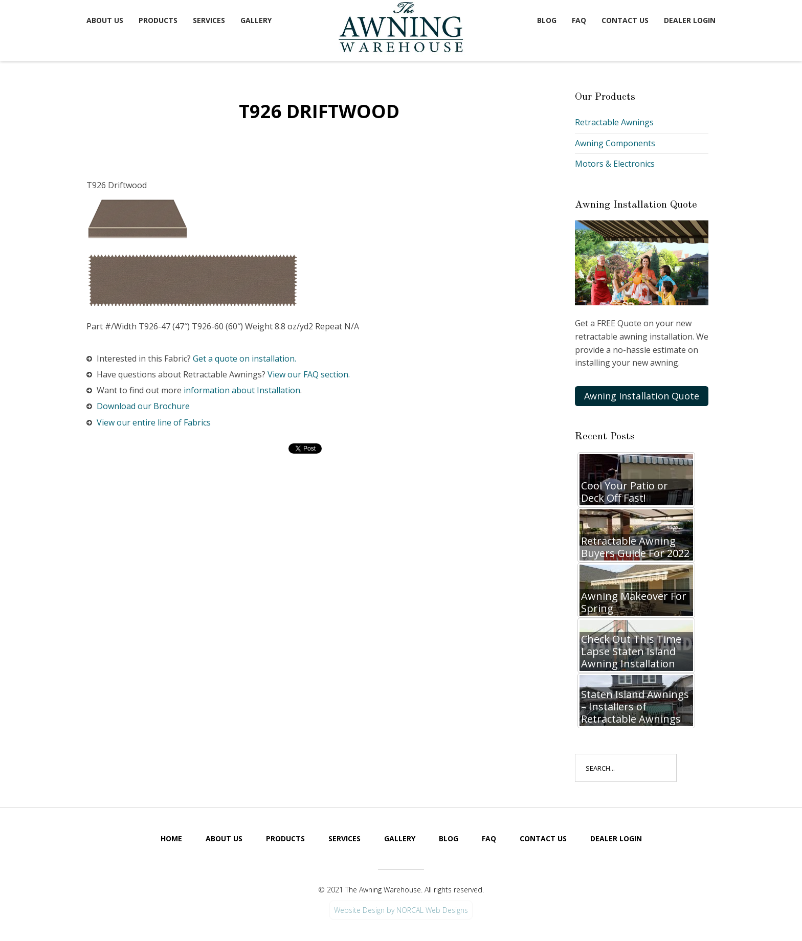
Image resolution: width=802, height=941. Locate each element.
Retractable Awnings (614, 122)
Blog (546, 20)
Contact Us (625, 20)
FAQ (579, 20)
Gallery (256, 20)
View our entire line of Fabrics (154, 422)
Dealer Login (690, 20)
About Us (104, 20)
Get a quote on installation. (244, 358)
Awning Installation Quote (641, 396)
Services (209, 20)
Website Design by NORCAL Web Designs (401, 910)
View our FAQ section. (309, 374)
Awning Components (615, 143)
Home (171, 838)
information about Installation (242, 390)
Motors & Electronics (615, 163)
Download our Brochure (143, 406)
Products (158, 20)
